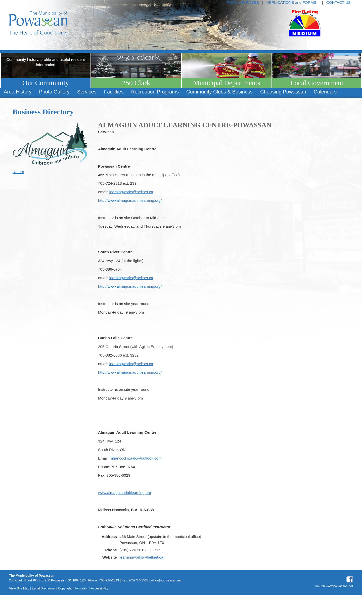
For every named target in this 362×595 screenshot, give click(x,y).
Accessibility (99, 588)
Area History (17, 91)
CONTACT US (338, 2)
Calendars (325, 91)
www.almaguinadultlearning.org (124, 492)
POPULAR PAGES (243, 2)
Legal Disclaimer (44, 588)
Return (18, 172)
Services (87, 91)
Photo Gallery (54, 91)
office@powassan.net (166, 580)
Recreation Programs (155, 91)
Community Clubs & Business (219, 91)
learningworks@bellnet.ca (131, 192)
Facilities (114, 91)
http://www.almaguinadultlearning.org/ (130, 200)
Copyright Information (73, 588)
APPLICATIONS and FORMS (291, 2)
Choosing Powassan (283, 91)
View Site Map (19, 588)
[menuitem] (17, 92)
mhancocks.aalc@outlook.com (135, 458)
